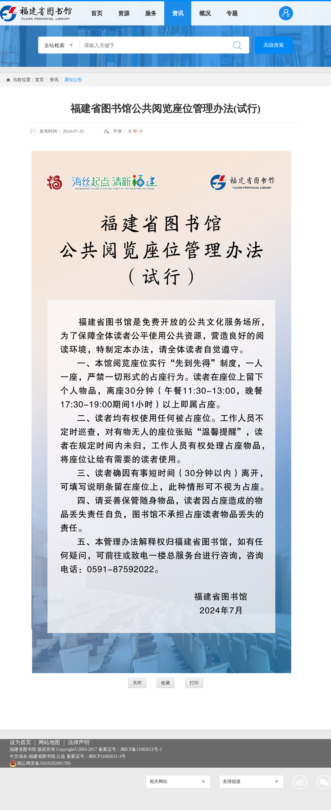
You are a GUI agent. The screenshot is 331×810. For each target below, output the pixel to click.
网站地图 (49, 742)
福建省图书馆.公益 (47, 756)
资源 (124, 13)
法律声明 (78, 742)
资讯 (178, 13)
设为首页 (20, 742)
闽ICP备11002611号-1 (141, 749)
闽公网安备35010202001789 (44, 763)
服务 (151, 13)
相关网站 (158, 781)
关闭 (137, 682)
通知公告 (73, 79)
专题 (232, 13)
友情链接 (232, 781)
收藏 (165, 682)
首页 (96, 13)
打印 (194, 682)
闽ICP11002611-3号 (107, 756)
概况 (205, 13)
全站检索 (54, 45)
